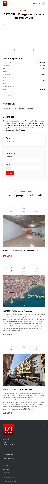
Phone (8, 164)
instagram (6, 472)
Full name (9, 156)
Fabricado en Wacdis (9, 481)
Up (41, 425)
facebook (6, 469)
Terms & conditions (9, 477)
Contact (9, 173)
